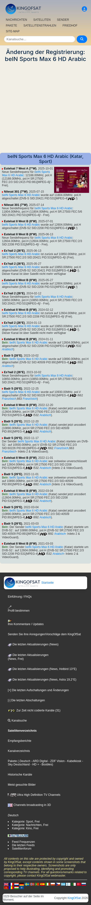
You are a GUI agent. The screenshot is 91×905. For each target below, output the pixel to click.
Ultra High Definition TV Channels (34, 795)
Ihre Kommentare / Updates (25, 623)
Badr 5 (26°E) (13, 355)
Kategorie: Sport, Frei (26, 821)
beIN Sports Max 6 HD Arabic (21, 195)
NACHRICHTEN (16, 19)
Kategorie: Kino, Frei (25, 828)
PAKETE (11, 25)
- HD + (34, 764)
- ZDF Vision (56, 761)
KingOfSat (74, 898)
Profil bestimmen (18, 608)
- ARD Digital (39, 761)
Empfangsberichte (19, 741)
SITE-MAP (13, 31)
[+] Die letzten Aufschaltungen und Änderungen (38, 690)
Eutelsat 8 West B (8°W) (20, 221)
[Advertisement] (45, 107)
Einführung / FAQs (20, 596)
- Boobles (45, 764)
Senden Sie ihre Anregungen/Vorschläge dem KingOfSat (44, 634)
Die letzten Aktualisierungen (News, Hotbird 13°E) (42, 669)
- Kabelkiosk (73, 761)
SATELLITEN (41, 19)
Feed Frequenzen (23, 842)
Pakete (12, 761)
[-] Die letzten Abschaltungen (26, 700)
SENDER (63, 19)
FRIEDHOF (70, 25)
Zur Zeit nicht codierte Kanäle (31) (34, 710)
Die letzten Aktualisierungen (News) (33, 644)
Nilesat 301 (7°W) (15, 191)
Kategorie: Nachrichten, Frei (30, 825)
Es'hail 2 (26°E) (14, 250)
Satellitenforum (21, 848)
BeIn (5, 342)
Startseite (29, 582)
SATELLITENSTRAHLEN (39, 25)
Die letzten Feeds (23, 845)
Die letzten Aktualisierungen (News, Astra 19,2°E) (42, 679)
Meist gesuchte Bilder (22, 784)
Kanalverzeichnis (19, 751)
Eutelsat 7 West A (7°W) (20, 168)
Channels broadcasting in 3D (29, 805)
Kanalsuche (17, 720)
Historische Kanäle (20, 774)
